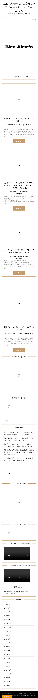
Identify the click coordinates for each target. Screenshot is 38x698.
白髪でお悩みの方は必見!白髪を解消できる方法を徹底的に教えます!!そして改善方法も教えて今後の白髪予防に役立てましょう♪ (19, 452)
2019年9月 (7, 681)
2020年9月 (7, 635)
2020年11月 (7, 627)
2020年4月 (7, 654)
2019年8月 (7, 685)
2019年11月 (7, 674)
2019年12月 (7, 670)
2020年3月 (7, 658)
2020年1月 (7, 666)
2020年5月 (7, 650)
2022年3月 (7, 604)
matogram (28, 124)
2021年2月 (7, 616)
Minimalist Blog (19, 695)
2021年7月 (7, 608)
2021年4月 (7, 612)
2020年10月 (7, 631)
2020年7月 (7, 643)
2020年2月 (7, 662)
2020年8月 (7, 639)
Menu (34, 19)
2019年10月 (7, 678)
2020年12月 (7, 623)
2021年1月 (7, 619)
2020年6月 (7, 647)
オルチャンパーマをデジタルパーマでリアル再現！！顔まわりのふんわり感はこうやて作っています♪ (19, 185)
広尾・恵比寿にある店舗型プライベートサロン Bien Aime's (19, 7)
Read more (19, 141)
